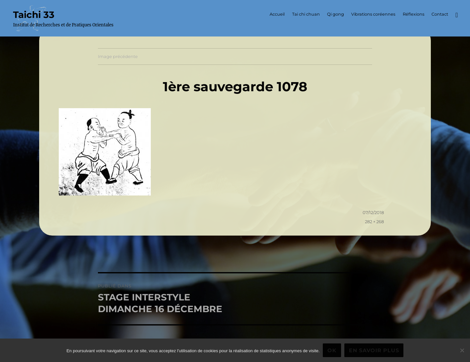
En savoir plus (374, 350)
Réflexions (413, 14)
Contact (439, 14)
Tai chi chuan (306, 14)
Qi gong (335, 14)
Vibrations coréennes (373, 14)
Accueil (277, 14)
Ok (332, 350)
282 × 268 (374, 221)
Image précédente (118, 56)
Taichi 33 (34, 14)
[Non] (462, 350)
